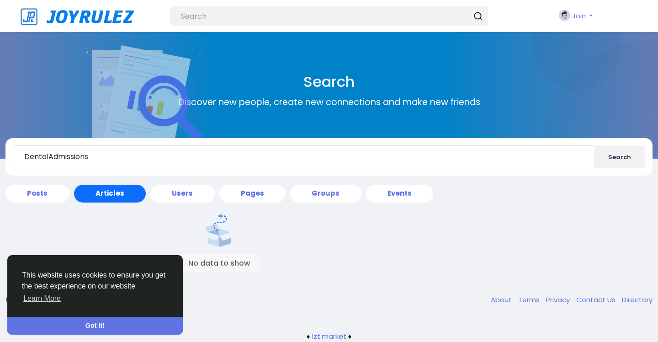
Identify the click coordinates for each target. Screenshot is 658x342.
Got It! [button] (95, 325)
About (502, 300)
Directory (637, 300)
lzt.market (329, 336)
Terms (529, 300)
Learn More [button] (42, 298)
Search (619, 157)
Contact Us (596, 300)
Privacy (559, 300)
